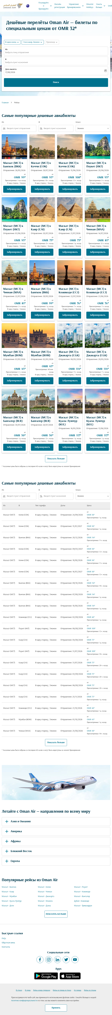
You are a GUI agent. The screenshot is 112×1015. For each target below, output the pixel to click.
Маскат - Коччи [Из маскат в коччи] (44, 887)
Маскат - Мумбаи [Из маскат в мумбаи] (9, 896)
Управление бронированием (76, 6)
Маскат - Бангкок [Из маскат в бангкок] (9, 887)
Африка (12, 841)
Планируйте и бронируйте (45, 6)
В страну (19, 990)
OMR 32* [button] (67, 28)
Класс (78, 122)
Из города (77, 990)
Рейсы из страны (90, 990)
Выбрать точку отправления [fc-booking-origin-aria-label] (17, 52)
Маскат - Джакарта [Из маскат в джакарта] (46, 896)
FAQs (4, 938)
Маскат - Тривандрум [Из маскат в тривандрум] (83, 906)
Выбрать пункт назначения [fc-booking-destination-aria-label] (16, 62)
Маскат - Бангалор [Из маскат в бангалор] (82, 896)
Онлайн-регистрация (59, 5)
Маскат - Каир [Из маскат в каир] (8, 892)
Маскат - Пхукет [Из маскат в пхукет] (81, 887)
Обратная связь (8, 943)
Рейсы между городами (41, 990)
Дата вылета (10, 69)
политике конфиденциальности (24, 1001)
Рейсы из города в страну (62, 990)
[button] (33, 42)
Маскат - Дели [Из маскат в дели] (8, 906)
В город (27, 990)
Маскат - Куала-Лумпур (11, 901)
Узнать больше (101, 6)
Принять (56, 1008)
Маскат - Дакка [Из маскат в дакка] (44, 906)
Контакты (6, 947)
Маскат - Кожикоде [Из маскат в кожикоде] (82, 892)
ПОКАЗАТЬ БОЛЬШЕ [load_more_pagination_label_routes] (56, 914)
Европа (12, 861)
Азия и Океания (17, 821)
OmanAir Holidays (89, 5)
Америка (13, 831)
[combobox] (21, 128)
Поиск (56, 82)
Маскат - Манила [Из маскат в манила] (45, 901)
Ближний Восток (18, 851)
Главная (5, 103)
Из (6, 49)
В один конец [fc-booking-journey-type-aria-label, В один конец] (10, 42)
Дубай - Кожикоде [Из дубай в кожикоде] (81, 901)
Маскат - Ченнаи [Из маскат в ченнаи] (45, 892)
